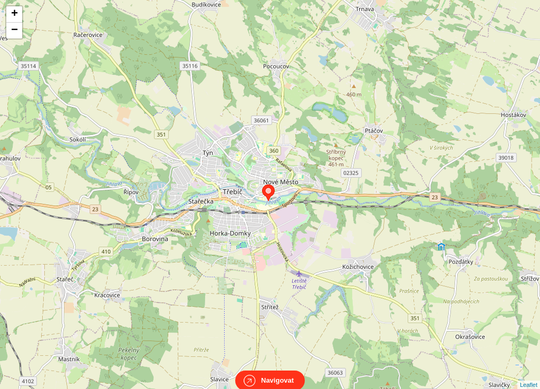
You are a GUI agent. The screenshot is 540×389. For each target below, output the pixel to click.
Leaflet (528, 375)
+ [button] (14, 14)
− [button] (14, 30)
